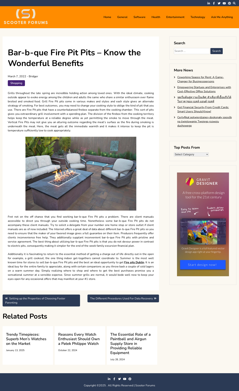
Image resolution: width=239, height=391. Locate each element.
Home (107, 17)
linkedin (208, 3)
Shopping (16, 83)
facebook (214, 3)
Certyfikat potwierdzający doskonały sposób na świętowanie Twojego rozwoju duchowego (204, 121)
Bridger (33, 76)
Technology (198, 17)
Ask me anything (222, 17)
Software (139, 17)
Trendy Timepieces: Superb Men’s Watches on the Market (26, 339)
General (122, 17)
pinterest (229, 3)
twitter (219, 3)
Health (156, 17)
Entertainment (175, 17)
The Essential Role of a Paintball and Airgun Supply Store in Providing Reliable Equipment (130, 343)
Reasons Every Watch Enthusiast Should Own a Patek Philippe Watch (79, 339)
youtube (224, 3)
